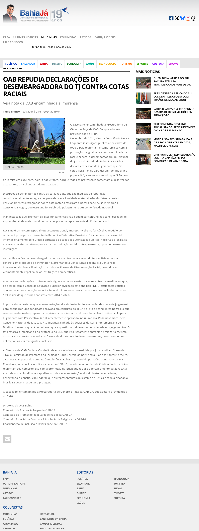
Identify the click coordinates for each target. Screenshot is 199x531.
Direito (57, 65)
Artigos (85, 25)
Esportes (141, 483)
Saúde (90, 65)
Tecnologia (107, 65)
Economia (74, 65)
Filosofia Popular (181, 478)
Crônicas (142, 478)
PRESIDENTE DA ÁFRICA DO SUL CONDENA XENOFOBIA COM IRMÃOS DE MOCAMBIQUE (173, 81)
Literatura (176, 464)
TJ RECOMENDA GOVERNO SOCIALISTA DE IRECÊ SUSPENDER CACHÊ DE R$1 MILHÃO (174, 112)
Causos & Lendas (180, 473)
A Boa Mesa (143, 473)
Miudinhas (49, 25)
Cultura (159, 65)
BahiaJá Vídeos (104, 25)
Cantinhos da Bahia (182, 469)
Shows (173, 65)
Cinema (140, 488)
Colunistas (68, 25)
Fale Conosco (13, 30)
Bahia (44, 65)
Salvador (28, 65)
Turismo (126, 65)
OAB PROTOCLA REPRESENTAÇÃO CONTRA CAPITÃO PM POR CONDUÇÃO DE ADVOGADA (174, 143)
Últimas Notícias (25, 25)
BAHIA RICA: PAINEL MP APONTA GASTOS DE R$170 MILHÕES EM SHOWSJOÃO (174, 97)
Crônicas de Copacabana (177, 485)
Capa (6, 25)
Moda (173, 491)
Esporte (142, 65)
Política (11, 65)
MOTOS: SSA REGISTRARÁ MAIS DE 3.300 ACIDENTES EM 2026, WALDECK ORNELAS (173, 127)
